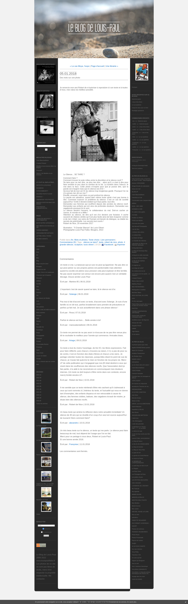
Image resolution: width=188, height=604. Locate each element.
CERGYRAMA (136, 370)
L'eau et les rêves (137, 102)
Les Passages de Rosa (138, 474)
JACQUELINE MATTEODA (140, 415)
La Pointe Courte (41, 425)
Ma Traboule (135, 488)
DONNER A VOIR (137, 209)
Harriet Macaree (136, 406)
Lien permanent (108, 240)
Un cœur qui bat (136, 557)
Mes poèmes (40, 307)
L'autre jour (135, 418)
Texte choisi (39, 353)
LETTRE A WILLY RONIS (43, 236)
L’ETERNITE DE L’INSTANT (140, 485)
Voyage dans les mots (138, 576)
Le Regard (135, 468)
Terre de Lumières (137, 168)
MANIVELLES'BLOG (138, 497)
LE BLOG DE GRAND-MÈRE (140, 444)
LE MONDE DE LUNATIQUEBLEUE (138, 462)
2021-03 (38, 392)
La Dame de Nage (137, 238)
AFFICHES (39, 469)
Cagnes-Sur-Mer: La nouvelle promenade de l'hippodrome (45, 484)
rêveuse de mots (137, 322)
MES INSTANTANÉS (138, 286)
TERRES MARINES (42, 230)
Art (37, 255)
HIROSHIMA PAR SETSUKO (44, 233)
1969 (37, 249)
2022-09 (38, 377)
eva (133, 121)
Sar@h (134, 543)
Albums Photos (42, 411)
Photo (38, 332)
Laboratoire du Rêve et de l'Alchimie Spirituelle (139, 244)
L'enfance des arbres (138, 232)
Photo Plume (135, 534)
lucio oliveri (89, 244)
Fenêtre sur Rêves (137, 217)
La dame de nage (137, 431)
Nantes (38, 321)
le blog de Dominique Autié (140, 165)
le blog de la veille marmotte (140, 255)
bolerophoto (135, 362)
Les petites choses (137, 477)
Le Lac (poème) (136, 105)
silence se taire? (90, 242)
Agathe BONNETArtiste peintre (141, 347)
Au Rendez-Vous (137, 356)
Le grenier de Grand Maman (140, 455)
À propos (134, 87)
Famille (38, 283)
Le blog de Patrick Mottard (139, 258)
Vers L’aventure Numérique (140, 566)
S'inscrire (46, 529)
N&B (37, 318)
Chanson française (137, 373)
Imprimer (120, 244)
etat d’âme (135, 395)
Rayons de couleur (137, 540)
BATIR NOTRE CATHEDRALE (45, 223)
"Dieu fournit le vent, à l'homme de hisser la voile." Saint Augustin (141, 179)
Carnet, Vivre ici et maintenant (45, 272)
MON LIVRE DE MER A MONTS (45, 309)
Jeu (37, 295)
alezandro (73, 423)
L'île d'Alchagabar (137, 421)
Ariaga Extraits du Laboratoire (140, 186)
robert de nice (110, 242)
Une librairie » (112, 66)
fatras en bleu (136, 401)
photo (120, 242)
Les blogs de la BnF (138, 268)
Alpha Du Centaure (137, 350)
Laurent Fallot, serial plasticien (141, 438)
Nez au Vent (135, 514)
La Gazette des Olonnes (139, 240)
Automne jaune (136, 99)
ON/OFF (134, 526)
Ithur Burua (135, 412)
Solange (73, 294)
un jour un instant (41, 355)
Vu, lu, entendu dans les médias (45, 361)
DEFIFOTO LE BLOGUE (43, 185)
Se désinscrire (46, 532)
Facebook (107, 244)
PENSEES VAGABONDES (140, 532)
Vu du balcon (136, 334)
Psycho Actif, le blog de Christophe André (139, 316)
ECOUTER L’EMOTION (139, 392)
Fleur (37, 289)
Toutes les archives (42, 403)
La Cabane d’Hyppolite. (43, 440)
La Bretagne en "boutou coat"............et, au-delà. (139, 427)
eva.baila (134, 215)
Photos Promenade (137, 537)
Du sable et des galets (138, 212)
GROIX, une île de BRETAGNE (141, 403)
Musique (38, 315)
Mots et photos (40, 312)
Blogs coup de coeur (42, 263)
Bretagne (39, 266)
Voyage (38, 358)
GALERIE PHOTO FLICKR (44, 194)
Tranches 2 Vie (136, 555)
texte (101, 242)
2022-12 (38, 375)
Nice (37, 324)
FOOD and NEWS (137, 220)
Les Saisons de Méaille (43, 298)
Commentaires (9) (68, 242)
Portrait (38, 341)
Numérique (39, 330)
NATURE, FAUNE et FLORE (140, 511)
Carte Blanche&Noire (42, 160)
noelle (134, 124)
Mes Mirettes (135, 503)
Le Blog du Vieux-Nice (138, 449)
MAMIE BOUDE (136, 494)
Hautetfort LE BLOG (138, 409)
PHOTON (135, 308)
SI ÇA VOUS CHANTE (138, 546)
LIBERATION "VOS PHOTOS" (45, 199)
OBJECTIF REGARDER (139, 520)
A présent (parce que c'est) (140, 344)
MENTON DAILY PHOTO (139, 500)
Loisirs (38, 304)
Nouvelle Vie (40, 327)
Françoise (135, 132)
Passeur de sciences (138, 529)
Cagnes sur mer (41, 269)
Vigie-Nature (135, 331)
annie (134, 126)
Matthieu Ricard (136, 284)
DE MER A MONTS (42, 239)
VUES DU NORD (137, 579)
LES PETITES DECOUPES (140, 480)
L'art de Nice (135, 229)
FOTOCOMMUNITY (42, 191)
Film (37, 286)
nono (133, 298)
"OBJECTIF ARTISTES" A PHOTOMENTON (43, 219)
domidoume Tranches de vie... (141, 386)
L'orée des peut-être (138, 424)
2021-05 (38, 389)
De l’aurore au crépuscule (139, 383)
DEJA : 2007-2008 (137, 206)
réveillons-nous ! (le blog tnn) (140, 320)
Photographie (40, 335)
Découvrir (39, 278)
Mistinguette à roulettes (139, 289)
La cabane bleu (136, 235)
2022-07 (38, 383)
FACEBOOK (40, 188)
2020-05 (38, 400)
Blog (37, 260)
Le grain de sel (136, 452)
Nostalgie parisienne (138, 110)
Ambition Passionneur (138, 353)
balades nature (136, 359)
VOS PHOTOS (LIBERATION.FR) (41, 207)
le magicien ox (136, 265)
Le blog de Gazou (137, 441)
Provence (39, 347)
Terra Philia (135, 552)
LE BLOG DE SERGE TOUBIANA (138, 261)
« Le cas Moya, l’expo (79, 66)
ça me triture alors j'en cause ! (140, 365)
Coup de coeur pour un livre (140, 107)
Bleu (37, 258)
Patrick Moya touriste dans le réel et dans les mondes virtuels (141, 304)
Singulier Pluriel (136, 325)
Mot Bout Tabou (136, 292)
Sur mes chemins (137, 549)
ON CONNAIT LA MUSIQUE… (141, 523)
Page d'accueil (97, 66)
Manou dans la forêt (138, 281)
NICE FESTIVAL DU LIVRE (140, 295)
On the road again (137, 301)
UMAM (134, 328)
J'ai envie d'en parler (138, 223)
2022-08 (38, 380)
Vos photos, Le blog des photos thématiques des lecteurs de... (141, 572)
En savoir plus (131, 602)
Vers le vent (135, 563)
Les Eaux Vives (136, 471)
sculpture (78, 244)
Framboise (135, 142)
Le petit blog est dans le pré (140, 465)
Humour (38, 292)
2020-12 (38, 395)
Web (37, 364)
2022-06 (38, 386)
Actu (37, 252)
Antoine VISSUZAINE (138, 183)
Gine (133, 137)
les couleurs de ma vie (138, 271)
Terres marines (40, 454)
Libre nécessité (136, 483)
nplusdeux (135, 517)
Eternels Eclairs (136, 398)
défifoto (38, 281)
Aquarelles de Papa (42, 499)
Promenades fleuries (42, 344)
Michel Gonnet (136, 506)
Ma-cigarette (135, 491)
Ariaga (72, 340)
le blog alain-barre (137, 248)
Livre (37, 301)
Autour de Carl (136, 189)
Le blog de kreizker (137, 447)
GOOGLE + (39, 196)
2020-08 (38, 398)
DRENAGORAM (136, 389)
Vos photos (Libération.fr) (139, 569)
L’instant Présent (41, 163)
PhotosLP (39, 170)
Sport (37, 350)
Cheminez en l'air (137, 197)
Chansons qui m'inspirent (43, 275)
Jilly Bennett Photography (139, 226)
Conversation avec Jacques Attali (141, 200)
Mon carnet (135, 508)
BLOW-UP (135, 191)
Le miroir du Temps (137, 458)
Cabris (38, 514)
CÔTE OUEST (136, 380)
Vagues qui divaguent (138, 560)
